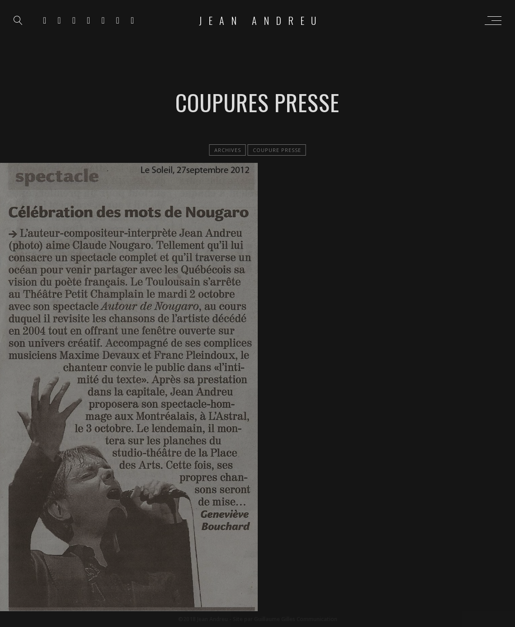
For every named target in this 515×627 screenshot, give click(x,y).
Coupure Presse (277, 150)
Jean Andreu (261, 20)
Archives (227, 150)
